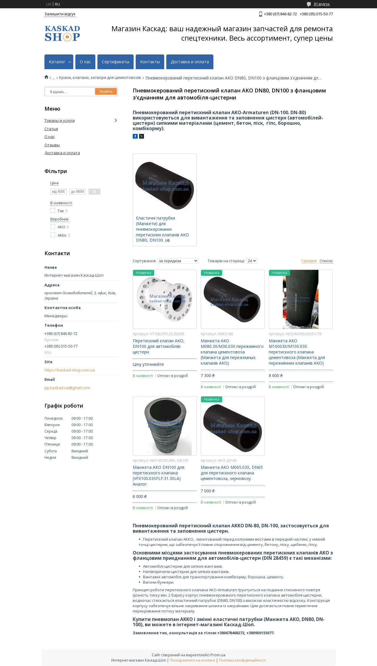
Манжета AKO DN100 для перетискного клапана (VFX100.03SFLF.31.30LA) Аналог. (158, 476)
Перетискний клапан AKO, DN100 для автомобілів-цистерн (159, 346)
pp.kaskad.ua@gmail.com (67, 387)
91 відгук (322, 3)
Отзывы (52, 144)
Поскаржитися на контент (192, 660)
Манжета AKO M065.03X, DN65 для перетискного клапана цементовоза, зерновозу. (232, 473)
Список (326, 260)
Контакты (150, 61)
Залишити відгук (60, 13)
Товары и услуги (59, 120)
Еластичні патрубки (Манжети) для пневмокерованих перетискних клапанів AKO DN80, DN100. (162, 229)
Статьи (51, 128)
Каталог (57, 61)
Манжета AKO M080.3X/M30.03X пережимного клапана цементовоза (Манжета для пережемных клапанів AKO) (232, 352)
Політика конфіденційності (242, 660)
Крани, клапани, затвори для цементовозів (100, 77)
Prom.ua (217, 654)
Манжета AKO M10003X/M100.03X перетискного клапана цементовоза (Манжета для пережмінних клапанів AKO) (297, 352)
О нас (85, 61)
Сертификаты (115, 61)
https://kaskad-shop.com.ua (69, 370)
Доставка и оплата (190, 61)
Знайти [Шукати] (105, 91)
